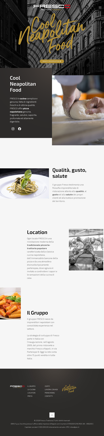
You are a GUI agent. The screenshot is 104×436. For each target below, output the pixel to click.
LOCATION (31, 393)
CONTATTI (49, 396)
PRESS (30, 396)
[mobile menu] (100, 7)
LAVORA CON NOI (51, 389)
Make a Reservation (52, 61)
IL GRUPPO (31, 386)
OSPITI (47, 386)
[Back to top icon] (52, 415)
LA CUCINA (31, 389)
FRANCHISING (50, 393)
